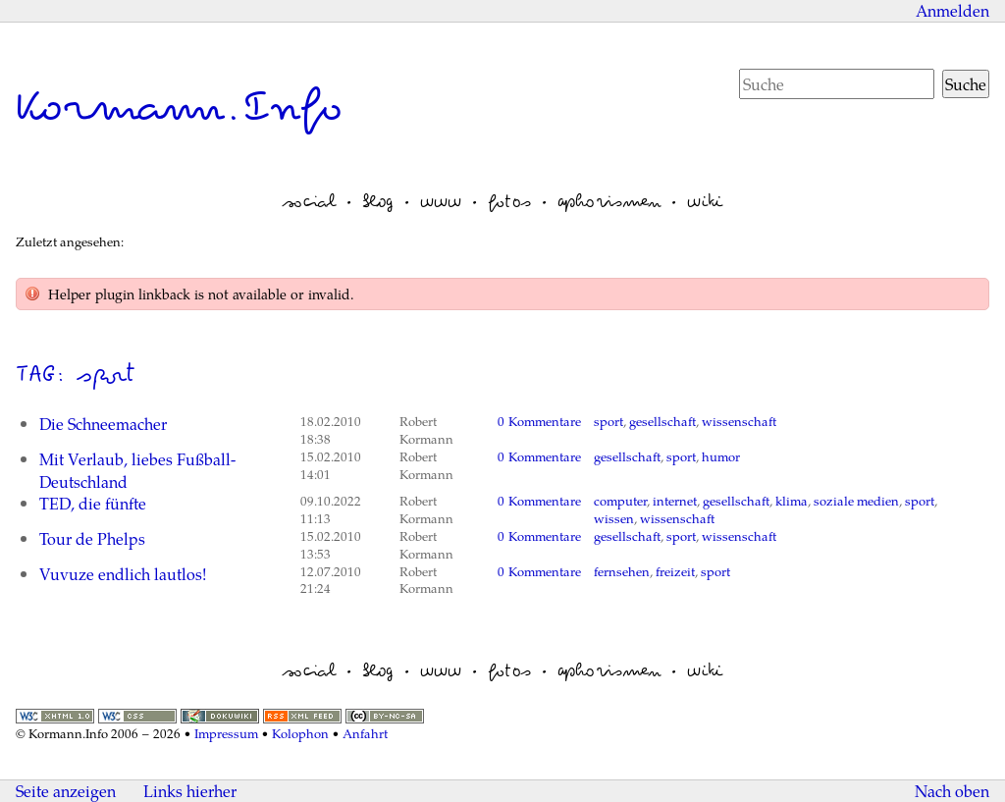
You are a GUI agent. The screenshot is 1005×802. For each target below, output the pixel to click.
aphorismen (609, 201)
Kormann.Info (179, 107)
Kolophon (300, 733)
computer (620, 500)
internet (675, 500)
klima (791, 500)
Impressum (226, 733)
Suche (965, 84)
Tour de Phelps (92, 538)
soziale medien (856, 500)
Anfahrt (365, 733)
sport (608, 421)
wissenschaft (739, 421)
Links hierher (190, 790)
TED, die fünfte (92, 503)
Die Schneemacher (103, 423)
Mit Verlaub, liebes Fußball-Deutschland (137, 470)
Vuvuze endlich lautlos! (122, 573)
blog (378, 201)
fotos (509, 201)
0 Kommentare (539, 421)
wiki (704, 201)
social (309, 201)
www (440, 201)
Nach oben (952, 791)
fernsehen (622, 571)
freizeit (675, 571)
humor (721, 456)
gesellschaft (662, 421)
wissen (614, 518)
